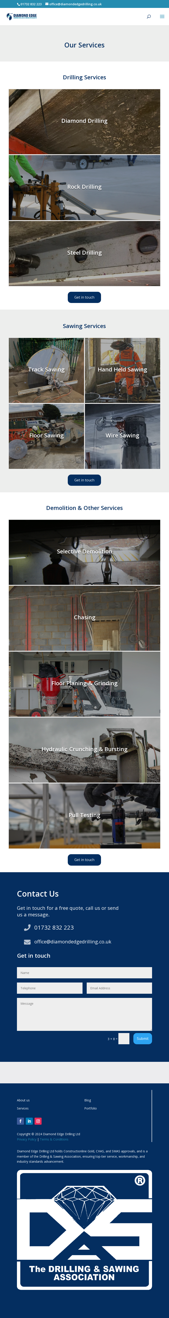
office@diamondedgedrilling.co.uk (72, 941)
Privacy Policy (26, 1139)
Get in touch (84, 297)
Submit (143, 1038)
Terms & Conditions (54, 1139)
